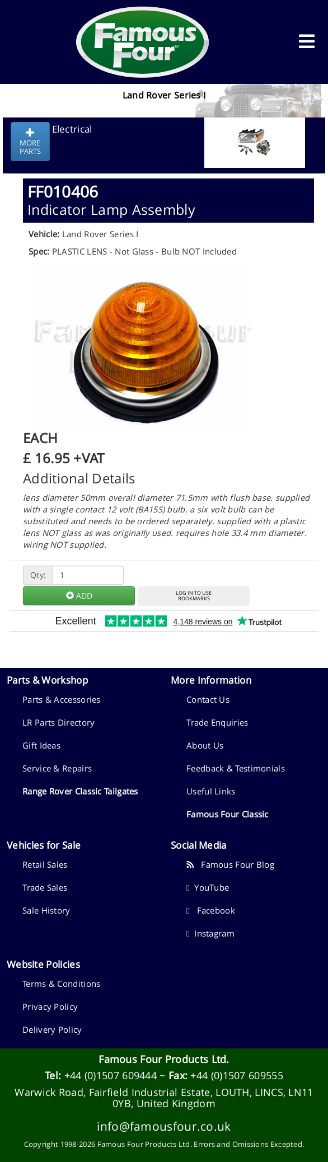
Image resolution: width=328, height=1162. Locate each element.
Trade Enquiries (217, 722)
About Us (204, 745)
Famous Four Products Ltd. (164, 1059)
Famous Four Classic (227, 814)
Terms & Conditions (61, 983)
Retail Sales (45, 864)
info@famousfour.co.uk (164, 1126)
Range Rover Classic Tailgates (80, 791)
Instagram (210, 933)
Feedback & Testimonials (235, 768)
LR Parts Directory (58, 722)
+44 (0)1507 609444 (110, 1075)
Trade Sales (44, 887)
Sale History (46, 910)
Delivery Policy (52, 1029)
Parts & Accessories (61, 699)
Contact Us (207, 699)
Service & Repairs (57, 768)
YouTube (207, 887)
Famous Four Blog (230, 864)
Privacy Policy (50, 1006)
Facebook (210, 910)
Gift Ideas (41, 745)
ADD (79, 595)
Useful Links (211, 791)
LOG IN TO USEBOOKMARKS (194, 596)
